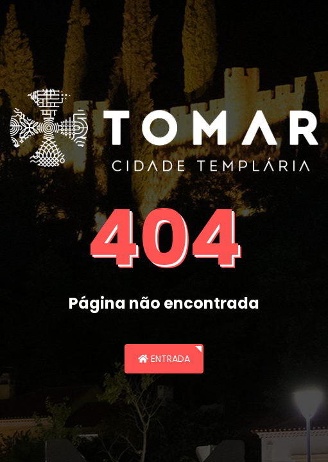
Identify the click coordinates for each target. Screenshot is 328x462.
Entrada (164, 358)
